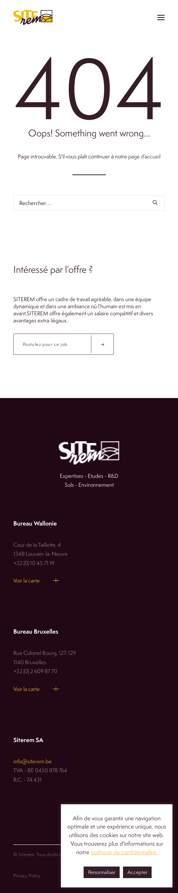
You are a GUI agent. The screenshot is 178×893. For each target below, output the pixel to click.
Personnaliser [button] (101, 872)
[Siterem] (32, 17)
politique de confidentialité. (124, 852)
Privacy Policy (27, 876)
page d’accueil (144, 156)
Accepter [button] (137, 872)
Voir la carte (26, 580)
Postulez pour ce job (68, 344)
